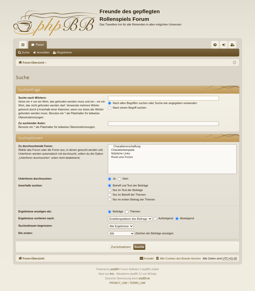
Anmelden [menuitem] (225, 46)
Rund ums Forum (172, 157)
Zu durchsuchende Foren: (35, 146)
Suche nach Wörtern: (32, 97)
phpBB (114, 269)
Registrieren (64, 52)
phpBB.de (144, 278)
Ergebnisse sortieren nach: (36, 218)
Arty (112, 273)
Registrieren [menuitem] (233, 46)
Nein (123, 178)
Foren (40, 45)
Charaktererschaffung (172, 146)
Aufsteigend (163, 218)
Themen (132, 211)
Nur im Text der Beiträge (125, 190)
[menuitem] (215, 45)
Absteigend (184, 218)
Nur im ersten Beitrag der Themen (131, 199)
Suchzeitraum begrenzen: (35, 225)
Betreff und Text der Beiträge (128, 185)
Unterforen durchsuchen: (35, 178)
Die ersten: (25, 233)
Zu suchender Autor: (32, 123)
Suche (26, 52)
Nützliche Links (172, 153)
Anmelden (43, 52)
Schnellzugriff (24, 46)
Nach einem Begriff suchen (127, 107)
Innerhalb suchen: (30, 185)
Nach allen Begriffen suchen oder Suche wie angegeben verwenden (152, 103)
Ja (112, 178)
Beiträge (115, 211)
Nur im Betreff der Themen (127, 194)
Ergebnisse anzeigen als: (35, 211)
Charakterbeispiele (172, 150)
